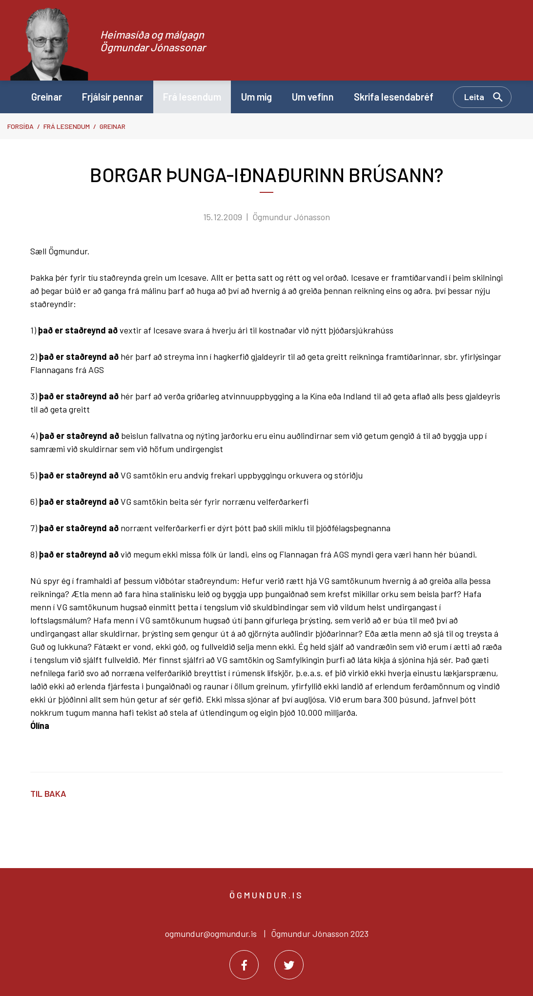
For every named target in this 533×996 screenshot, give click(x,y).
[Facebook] (244, 964)
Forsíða (20, 126)
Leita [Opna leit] (474, 96)
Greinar (112, 126)
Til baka (48, 793)
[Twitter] (289, 964)
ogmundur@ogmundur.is (211, 933)
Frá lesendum (66, 126)
